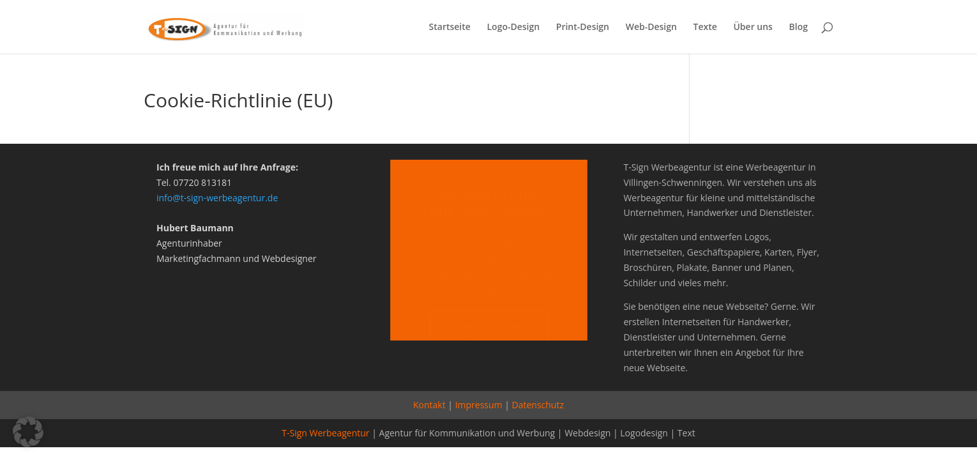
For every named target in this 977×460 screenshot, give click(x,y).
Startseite (450, 27)
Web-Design (651, 27)
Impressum (479, 405)
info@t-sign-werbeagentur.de (217, 198)
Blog (798, 27)
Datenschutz (538, 405)
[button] (28, 432)
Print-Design (582, 27)
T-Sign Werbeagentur (325, 433)
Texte (705, 27)
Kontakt (429, 405)
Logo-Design (513, 27)
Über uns (752, 27)
